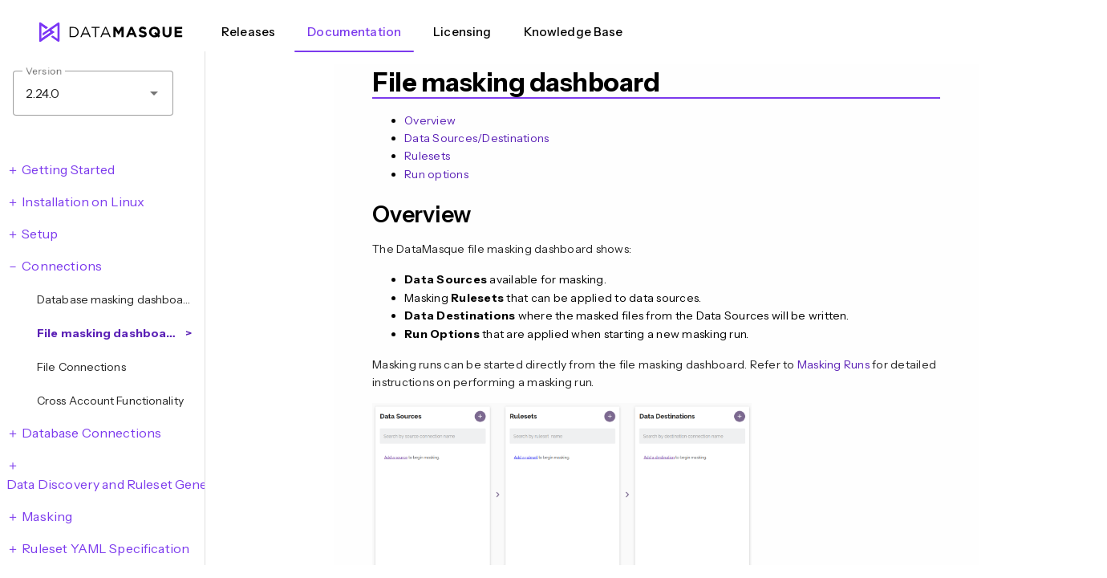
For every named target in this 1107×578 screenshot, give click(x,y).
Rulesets (427, 156)
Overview (430, 120)
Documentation (354, 31)
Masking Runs (833, 364)
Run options (436, 174)
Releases (248, 31)
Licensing (462, 31)
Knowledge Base (573, 31)
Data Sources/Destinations (476, 138)
